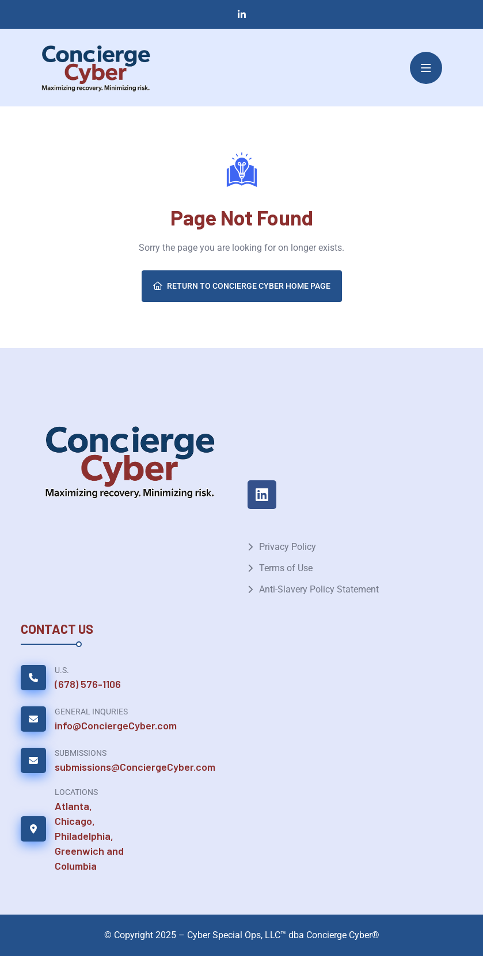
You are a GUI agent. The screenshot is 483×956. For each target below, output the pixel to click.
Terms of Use (286, 568)
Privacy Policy (287, 546)
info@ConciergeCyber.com (116, 725)
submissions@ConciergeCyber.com (135, 766)
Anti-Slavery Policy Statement (319, 589)
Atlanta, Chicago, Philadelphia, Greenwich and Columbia (89, 836)
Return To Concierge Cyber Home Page (241, 285)
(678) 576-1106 (88, 684)
